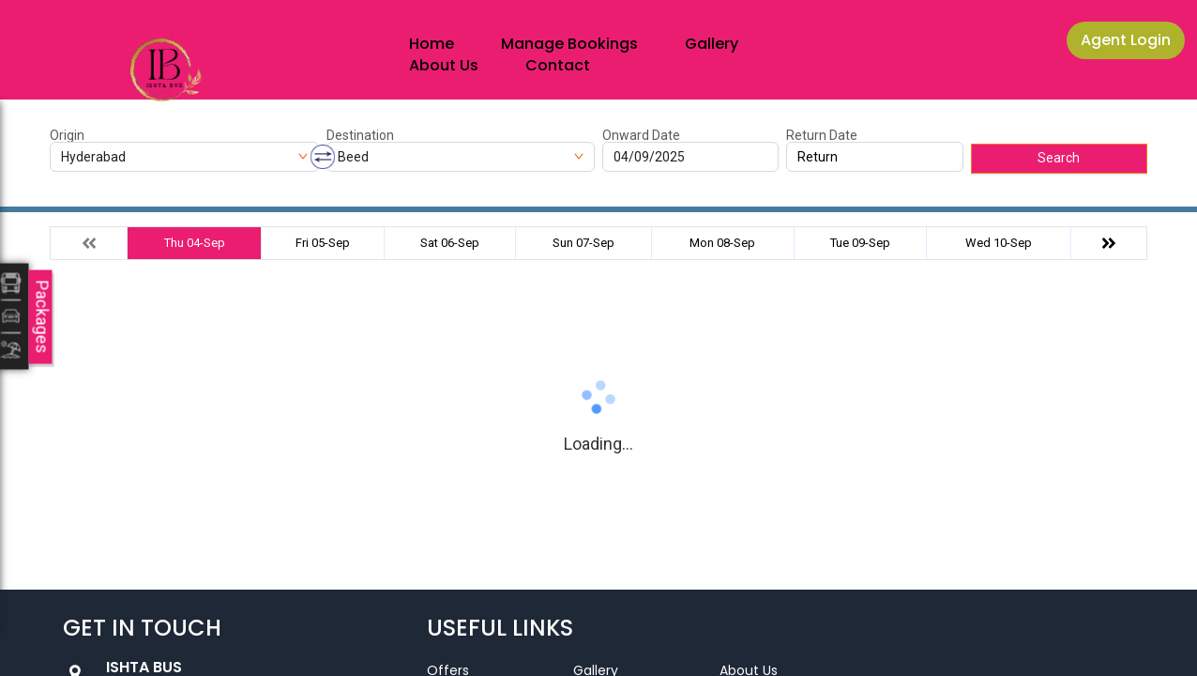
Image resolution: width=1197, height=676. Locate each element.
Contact (557, 65)
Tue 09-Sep (860, 243)
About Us (443, 65)
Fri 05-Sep (322, 243)
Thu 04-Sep (194, 243)
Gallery (711, 44)
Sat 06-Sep (449, 243)
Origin (67, 135)
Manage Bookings (569, 44)
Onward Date (641, 135)
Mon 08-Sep (722, 243)
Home (431, 44)
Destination (360, 135)
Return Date (821, 135)
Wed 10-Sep (998, 243)
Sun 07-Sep (583, 243)
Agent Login (1126, 40)
